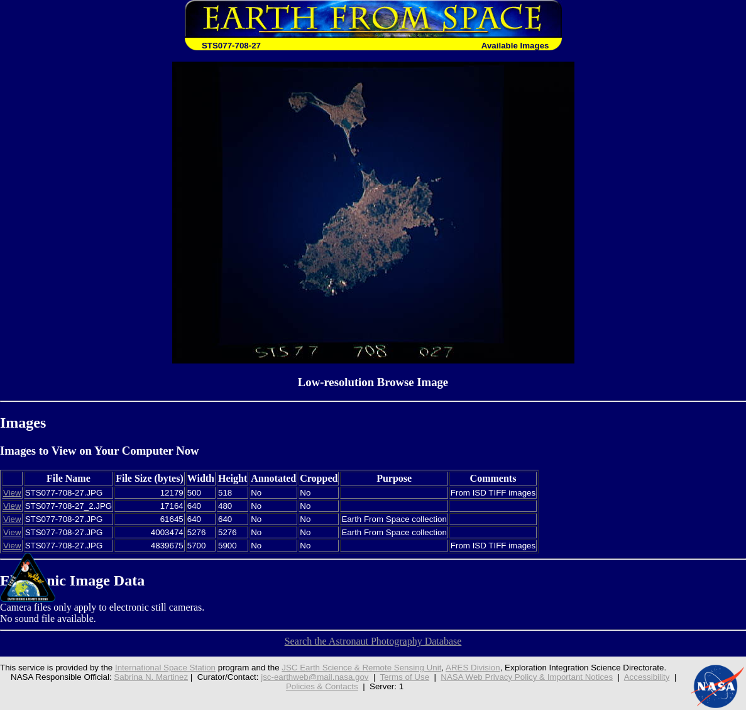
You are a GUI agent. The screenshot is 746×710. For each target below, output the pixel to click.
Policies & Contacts (322, 686)
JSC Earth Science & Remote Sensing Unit (361, 667)
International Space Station (165, 667)
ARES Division (473, 667)
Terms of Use (405, 677)
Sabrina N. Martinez (151, 677)
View (12, 492)
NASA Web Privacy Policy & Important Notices (527, 677)
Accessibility (647, 677)
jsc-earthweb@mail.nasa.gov (314, 677)
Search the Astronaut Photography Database (373, 641)
